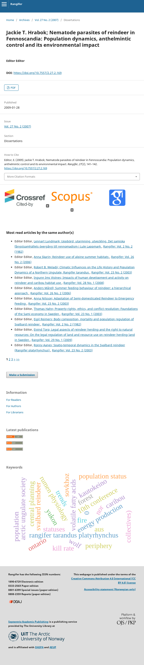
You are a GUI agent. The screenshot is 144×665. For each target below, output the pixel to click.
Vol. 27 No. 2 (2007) (46, 20)
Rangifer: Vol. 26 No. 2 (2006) (50, 293)
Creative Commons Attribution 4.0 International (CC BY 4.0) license (103, 580)
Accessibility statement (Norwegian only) (110, 589)
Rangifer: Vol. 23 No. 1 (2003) (82, 314)
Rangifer (16, 4)
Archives (24, 20)
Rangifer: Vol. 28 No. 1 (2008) (83, 283)
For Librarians (14, 412)
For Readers (13, 400)
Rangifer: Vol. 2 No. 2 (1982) (61, 324)
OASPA (39, 647)
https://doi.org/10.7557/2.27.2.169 (38, 73)
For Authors (13, 406)
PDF (13, 88)
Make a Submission (22, 375)
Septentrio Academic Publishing (28, 621)
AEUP (53, 647)
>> (18, 359)
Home (10, 20)
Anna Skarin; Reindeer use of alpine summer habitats (71, 257)
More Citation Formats (21, 176)
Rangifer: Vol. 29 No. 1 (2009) (52, 340)
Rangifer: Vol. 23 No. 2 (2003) (111, 272)
